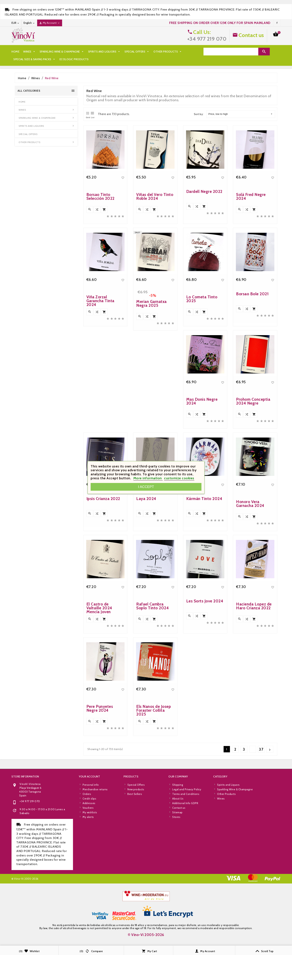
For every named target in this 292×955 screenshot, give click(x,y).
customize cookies (179, 478)
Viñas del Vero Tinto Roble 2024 (154, 293)
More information (148, 478)
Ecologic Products (74, 59)
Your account (89, 870)
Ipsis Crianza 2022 (103, 595)
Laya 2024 (146, 595)
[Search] (230, 51)
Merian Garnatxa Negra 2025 (151, 404)
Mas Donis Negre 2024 (202, 498)
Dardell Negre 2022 (204, 288)
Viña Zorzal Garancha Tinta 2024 (100, 397)
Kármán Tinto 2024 (204, 595)
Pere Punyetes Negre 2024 (99, 805)
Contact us (251, 35)
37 (261, 749)
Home (15, 51)
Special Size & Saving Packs (34, 59)
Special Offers (137, 51)
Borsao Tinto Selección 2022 (100, 293)
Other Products (167, 51)
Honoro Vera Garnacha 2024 (250, 600)
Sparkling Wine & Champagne (62, 51)
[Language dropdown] (29, 23)
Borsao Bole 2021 (252, 390)
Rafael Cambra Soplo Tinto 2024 (152, 702)
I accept (146, 487)
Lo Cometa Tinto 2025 (201, 395)
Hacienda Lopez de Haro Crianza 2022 (254, 702)
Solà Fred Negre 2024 (251, 293)
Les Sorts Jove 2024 (204, 697)
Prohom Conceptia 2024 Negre (253, 498)
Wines (29, 51)
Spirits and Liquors (104, 51)
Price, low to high (240, 114)
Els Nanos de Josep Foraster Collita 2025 (153, 807)
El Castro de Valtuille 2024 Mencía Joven (99, 704)
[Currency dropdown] (15, 23)
